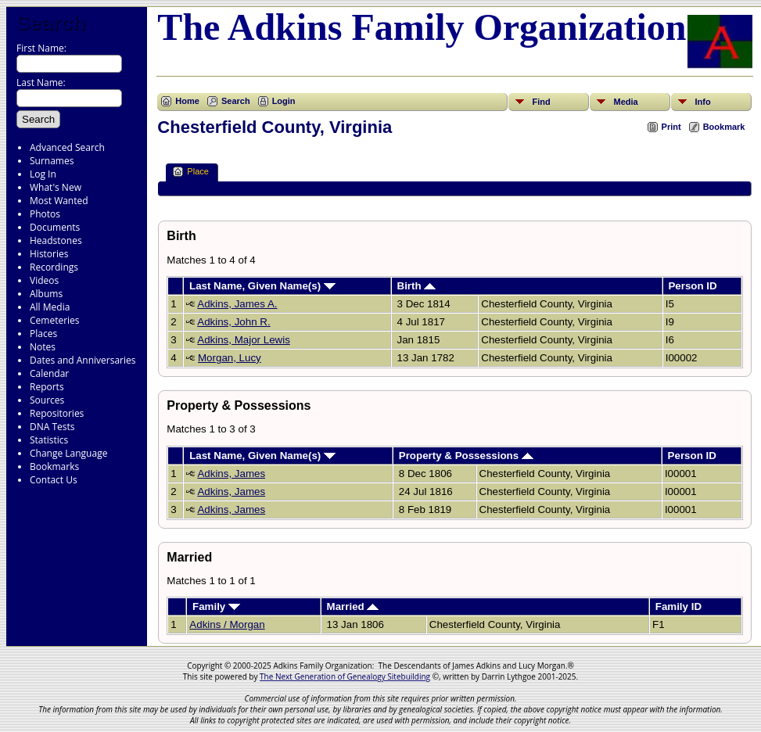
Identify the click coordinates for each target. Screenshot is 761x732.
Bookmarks (54, 466)
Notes (43, 346)
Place (191, 172)
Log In (43, 174)
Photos (45, 214)
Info (702, 101)
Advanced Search (67, 147)
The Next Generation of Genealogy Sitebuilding (345, 676)
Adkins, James (231, 473)
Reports (47, 386)
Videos (44, 280)
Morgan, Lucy (229, 358)
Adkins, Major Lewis (243, 340)
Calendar (49, 373)
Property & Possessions (466, 455)
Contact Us (53, 479)
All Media (50, 307)
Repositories (57, 413)
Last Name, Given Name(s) (262, 286)
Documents (55, 227)
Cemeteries (55, 320)
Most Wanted (59, 200)
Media (625, 101)
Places (43, 333)
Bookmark (724, 126)
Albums (46, 293)
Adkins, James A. (237, 304)
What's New (55, 187)
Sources (47, 400)
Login (284, 101)
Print (671, 126)
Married (353, 606)
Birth (416, 286)
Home (187, 101)
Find (541, 101)
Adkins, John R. (233, 322)
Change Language (68, 453)
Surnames (52, 160)
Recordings (54, 267)
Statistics (49, 440)
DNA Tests (52, 426)
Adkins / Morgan (226, 624)
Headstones (56, 240)
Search (50, 22)
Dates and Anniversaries (82, 360)
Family (216, 606)
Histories (49, 253)
